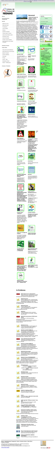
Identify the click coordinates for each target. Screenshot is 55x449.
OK (30, 1)
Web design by (43, 447)
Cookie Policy (35, 0)
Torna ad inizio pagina (5, 447)
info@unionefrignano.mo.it (8, 445)
